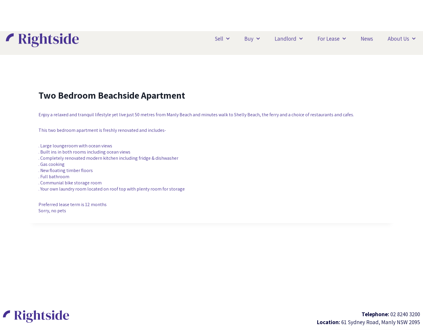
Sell (222, 38)
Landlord (289, 38)
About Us (402, 38)
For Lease (332, 38)
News (367, 38)
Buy (252, 38)
